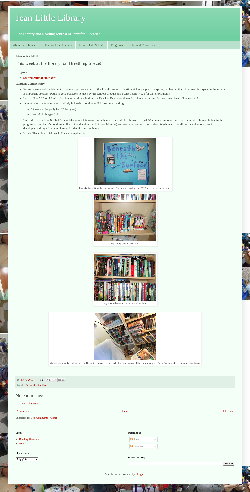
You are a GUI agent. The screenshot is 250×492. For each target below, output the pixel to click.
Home (125, 411)
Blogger (139, 474)
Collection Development (56, 45)
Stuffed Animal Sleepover (39, 77)
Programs (117, 45)
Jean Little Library (51, 17)
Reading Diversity (29, 439)
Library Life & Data (91, 45)
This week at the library (37, 385)
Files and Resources (142, 45)
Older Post (228, 411)
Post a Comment (30, 403)
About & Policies (24, 45)
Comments (137, 446)
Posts (134, 439)
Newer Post (23, 411)
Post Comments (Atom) (44, 417)
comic (22, 443)
